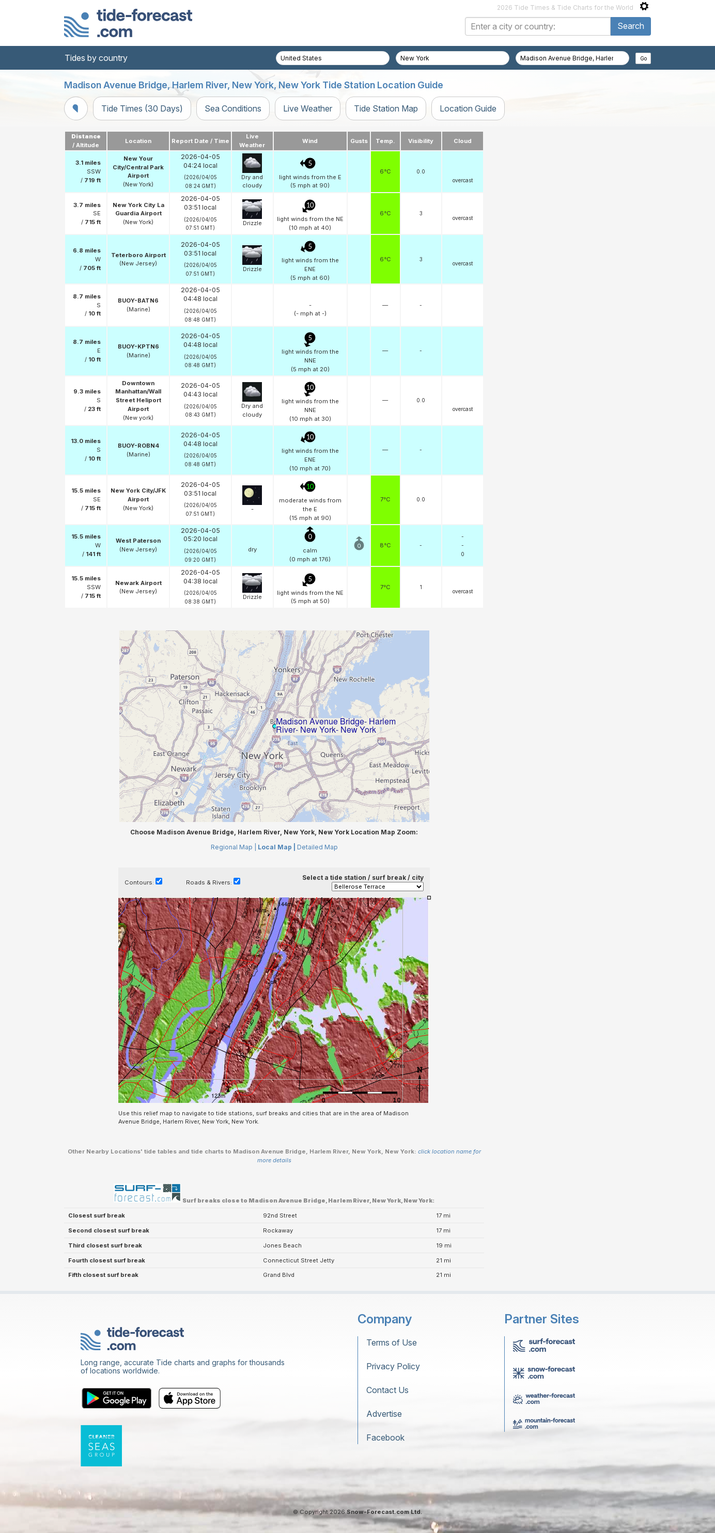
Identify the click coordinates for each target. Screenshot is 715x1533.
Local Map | (277, 847)
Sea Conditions (233, 108)
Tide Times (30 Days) (142, 108)
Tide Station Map (386, 108)
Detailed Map (317, 847)
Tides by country (96, 58)
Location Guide (468, 108)
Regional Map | (233, 847)
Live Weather (307, 108)
